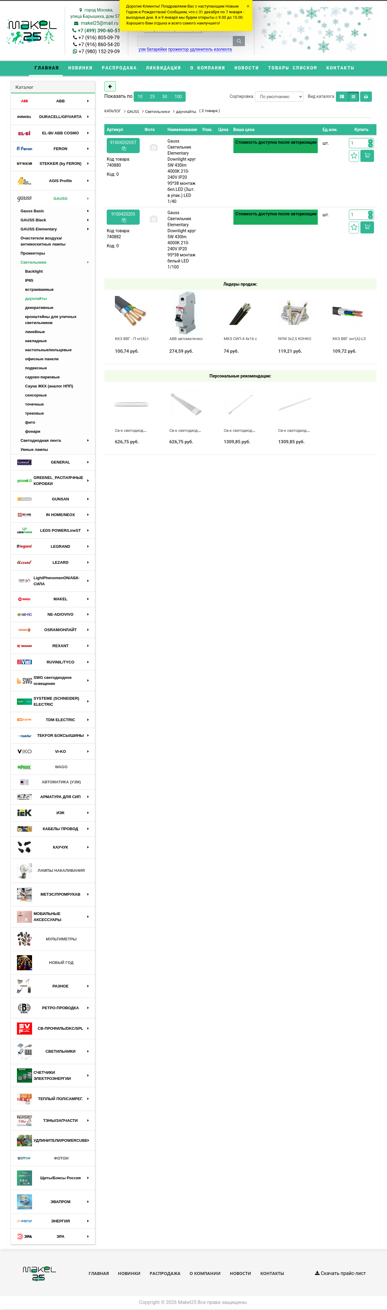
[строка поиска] (185, 41)
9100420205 (123, 217)
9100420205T (123, 146)
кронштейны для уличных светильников (50, 320)
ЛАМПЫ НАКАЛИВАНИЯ (51, 871)
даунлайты (36, 299)
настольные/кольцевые (48, 350)
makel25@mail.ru (99, 23)
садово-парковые (42, 378)
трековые (34, 414)
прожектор (178, 49)
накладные (36, 341)
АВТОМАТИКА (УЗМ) (49, 783)
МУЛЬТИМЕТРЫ (46, 939)
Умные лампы (34, 450)
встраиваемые (39, 290)
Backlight (34, 272)
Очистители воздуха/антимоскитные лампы (43, 242)
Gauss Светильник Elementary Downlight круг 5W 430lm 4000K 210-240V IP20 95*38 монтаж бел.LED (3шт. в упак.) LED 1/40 (181, 171)
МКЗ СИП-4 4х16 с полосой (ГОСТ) (255, 339)
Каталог (24, 87)
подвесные (36, 369)
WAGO (42, 768)
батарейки (157, 49)
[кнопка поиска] (239, 41)
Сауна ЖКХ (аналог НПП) (49, 387)
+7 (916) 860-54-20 (99, 44)
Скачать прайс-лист (340, 1274)
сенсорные (36, 396)
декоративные (39, 308)
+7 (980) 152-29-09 (99, 51)
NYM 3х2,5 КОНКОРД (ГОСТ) (304, 339)
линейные (35, 332)
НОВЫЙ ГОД (45, 963)
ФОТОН (43, 1159)
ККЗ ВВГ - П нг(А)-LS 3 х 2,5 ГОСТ (145, 339)
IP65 (29, 281)
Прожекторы (33, 254)
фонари (32, 432)
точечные (34, 405)
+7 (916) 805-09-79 (99, 37)
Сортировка (241, 97)
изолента (223, 49)
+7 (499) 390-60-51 (99, 31)
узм (142, 49)
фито (30, 423)
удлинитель (201, 49)
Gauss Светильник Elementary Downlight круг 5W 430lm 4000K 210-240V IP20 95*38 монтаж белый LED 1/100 (181, 240)
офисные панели (42, 360)
